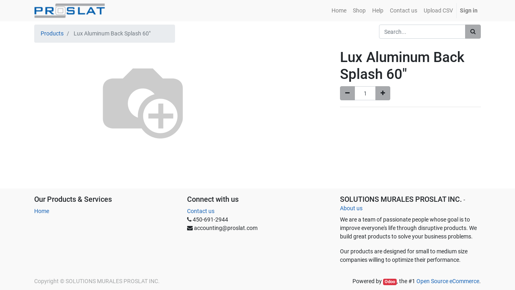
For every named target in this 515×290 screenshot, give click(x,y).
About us (351, 208)
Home (41, 211)
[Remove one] (347, 93)
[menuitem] (339, 10)
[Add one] (382, 93)
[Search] (473, 32)
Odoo (390, 281)
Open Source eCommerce (447, 281)
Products (52, 33)
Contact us (200, 211)
